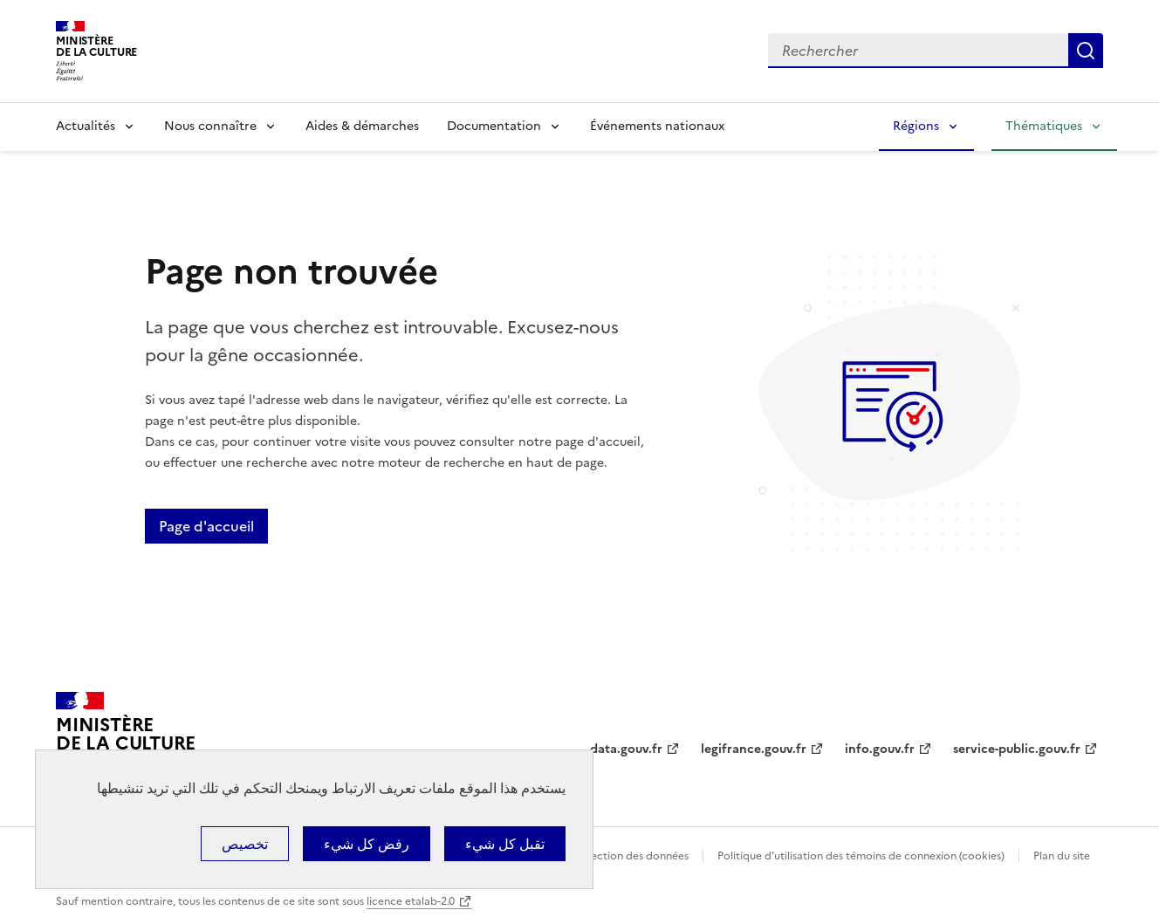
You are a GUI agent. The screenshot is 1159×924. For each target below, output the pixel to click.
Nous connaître (210, 126)
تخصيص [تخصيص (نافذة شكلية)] (245, 843)
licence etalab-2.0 (411, 901)
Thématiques (1043, 126)
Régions (916, 126)
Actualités (85, 126)
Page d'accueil (206, 526)
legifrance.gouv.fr (753, 749)
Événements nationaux (657, 126)
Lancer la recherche (1085, 50)
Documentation (494, 126)
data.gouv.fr (626, 749)
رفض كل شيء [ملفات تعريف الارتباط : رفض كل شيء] (366, 843)
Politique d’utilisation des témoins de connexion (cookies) (861, 856)
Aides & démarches (362, 126)
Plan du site (1061, 856)
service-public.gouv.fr (1016, 749)
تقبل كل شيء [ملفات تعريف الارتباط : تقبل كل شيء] (505, 843)
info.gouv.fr (880, 749)
